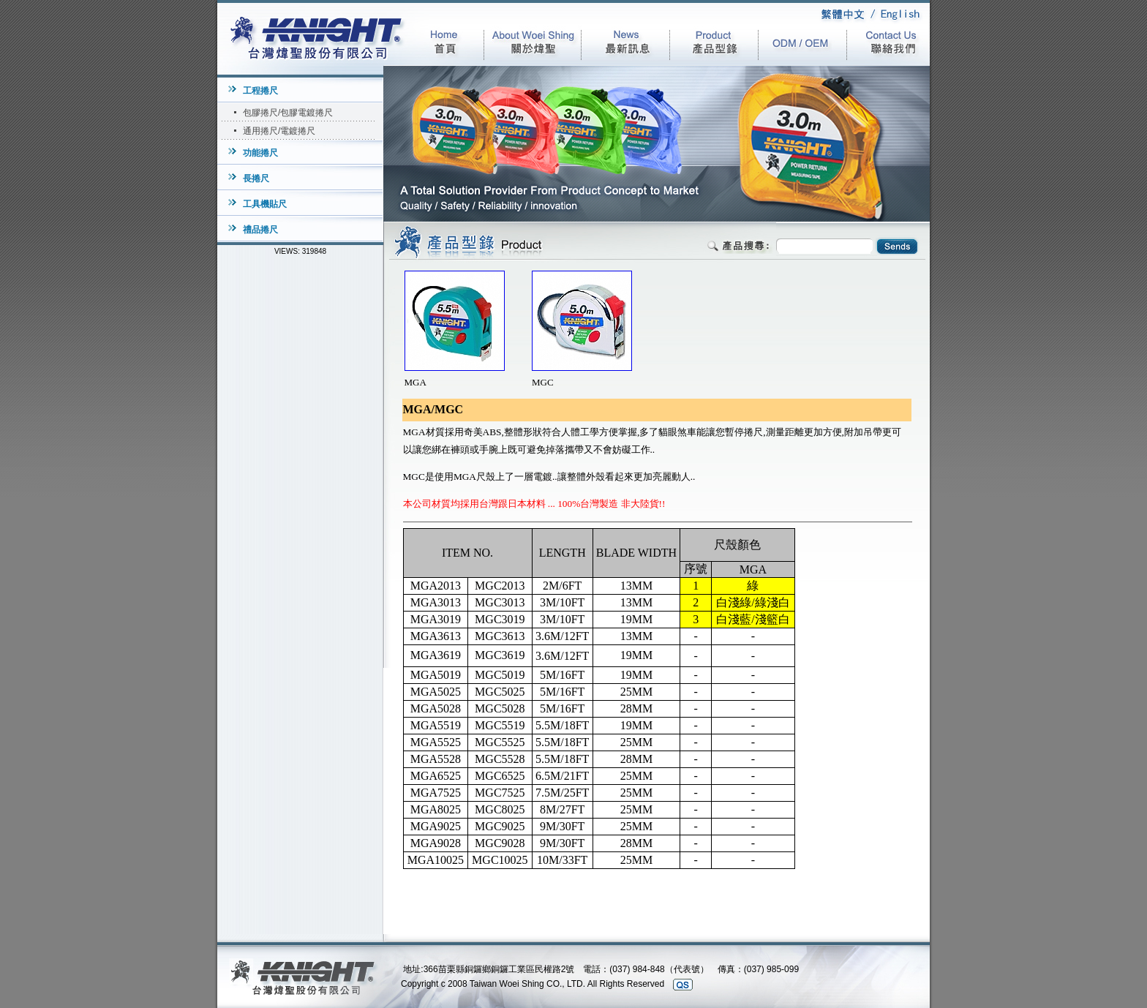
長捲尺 (256, 178)
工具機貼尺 (265, 204)
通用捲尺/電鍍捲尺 (279, 131)
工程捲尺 (260, 91)
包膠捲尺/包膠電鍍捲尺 (288, 113)
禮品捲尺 (260, 230)
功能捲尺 (260, 153)
